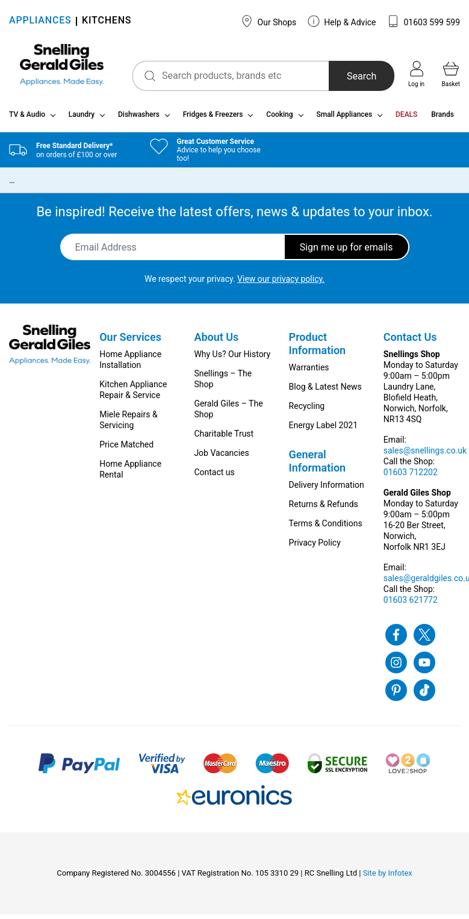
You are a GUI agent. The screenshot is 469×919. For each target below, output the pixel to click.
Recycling (307, 411)
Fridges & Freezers (213, 119)
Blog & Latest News (325, 391)
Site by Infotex (387, 877)
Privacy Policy (315, 547)
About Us (216, 341)
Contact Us (410, 341)
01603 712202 (411, 477)
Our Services (130, 341)
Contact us (214, 477)
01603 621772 (411, 604)
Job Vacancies (221, 458)
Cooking (279, 119)
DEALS (406, 119)
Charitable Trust (223, 438)
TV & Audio (27, 119)
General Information (317, 466)
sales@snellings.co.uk (425, 455)
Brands (442, 119)
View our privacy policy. (281, 283)
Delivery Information (326, 489)
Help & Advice (342, 21)
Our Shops (268, 21)
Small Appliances (344, 119)
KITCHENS (106, 21)
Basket (451, 74)
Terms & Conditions (325, 528)
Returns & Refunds (323, 509)
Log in (416, 74)
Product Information (317, 348)
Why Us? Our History (232, 359)
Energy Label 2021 (323, 430)
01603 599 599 (423, 21)
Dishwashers (139, 119)
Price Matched (126, 449)
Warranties (309, 372)
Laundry (82, 119)
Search (356, 76)
